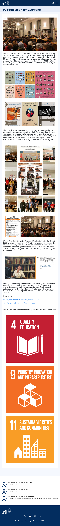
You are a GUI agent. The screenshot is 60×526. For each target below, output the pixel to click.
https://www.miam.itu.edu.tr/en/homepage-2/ (21, 299)
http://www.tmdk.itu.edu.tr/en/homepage (19, 303)
